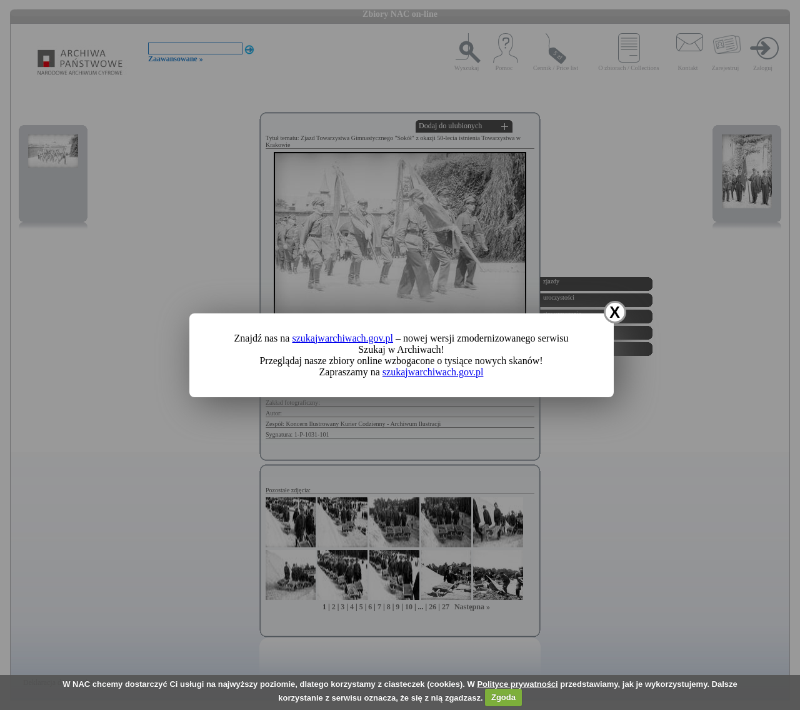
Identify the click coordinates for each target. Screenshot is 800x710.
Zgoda (503, 697)
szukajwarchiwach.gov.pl (342, 338)
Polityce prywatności (517, 684)
